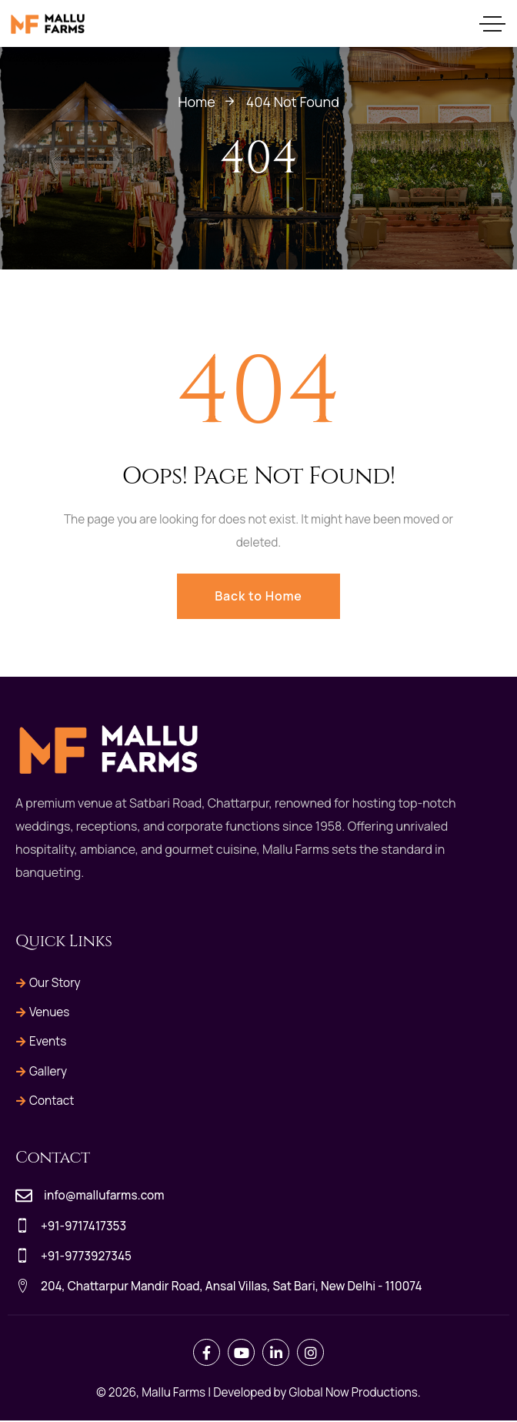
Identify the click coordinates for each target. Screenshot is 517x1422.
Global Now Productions (353, 1393)
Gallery (41, 1071)
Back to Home (258, 595)
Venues (42, 1013)
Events (41, 1042)
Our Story (48, 983)
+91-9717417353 (83, 1227)
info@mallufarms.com (104, 1197)
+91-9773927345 (86, 1257)
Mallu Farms (173, 1393)
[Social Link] (206, 1353)
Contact (45, 1101)
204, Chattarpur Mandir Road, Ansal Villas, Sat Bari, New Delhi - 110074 (231, 1287)
